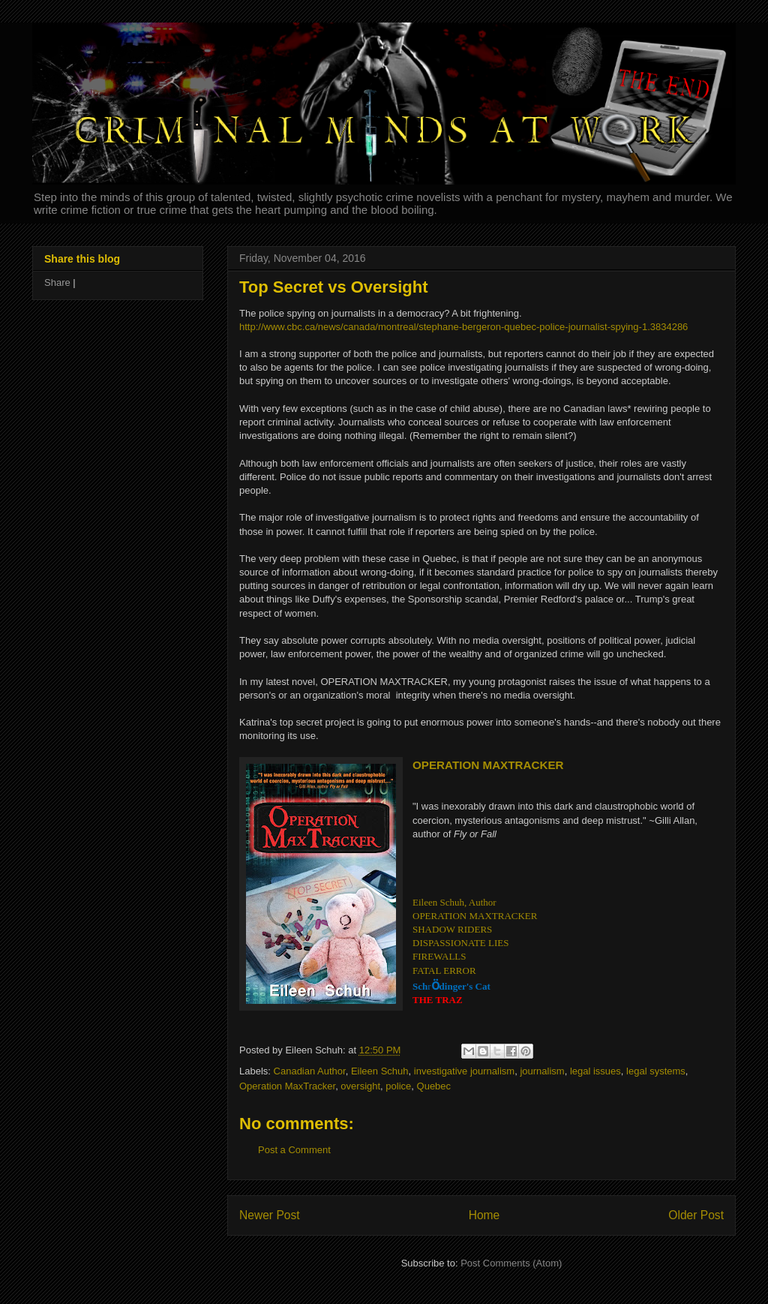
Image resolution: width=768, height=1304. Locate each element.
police (398, 1086)
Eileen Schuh (380, 1071)
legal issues (595, 1071)
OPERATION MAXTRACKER (474, 915)
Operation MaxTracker (287, 1086)
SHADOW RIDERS (452, 929)
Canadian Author (310, 1071)
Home (484, 1215)
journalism (542, 1071)
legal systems (656, 1071)
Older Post (696, 1215)
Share (57, 282)
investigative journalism (464, 1071)
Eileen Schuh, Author (454, 902)
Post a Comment (294, 1149)
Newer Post (269, 1215)
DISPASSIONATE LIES (460, 942)
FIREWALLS (439, 956)
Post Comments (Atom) (511, 1263)
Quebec (434, 1086)
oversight (360, 1086)
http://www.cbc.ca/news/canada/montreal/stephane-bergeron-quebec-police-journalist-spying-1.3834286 (463, 326)
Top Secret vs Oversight (333, 287)
